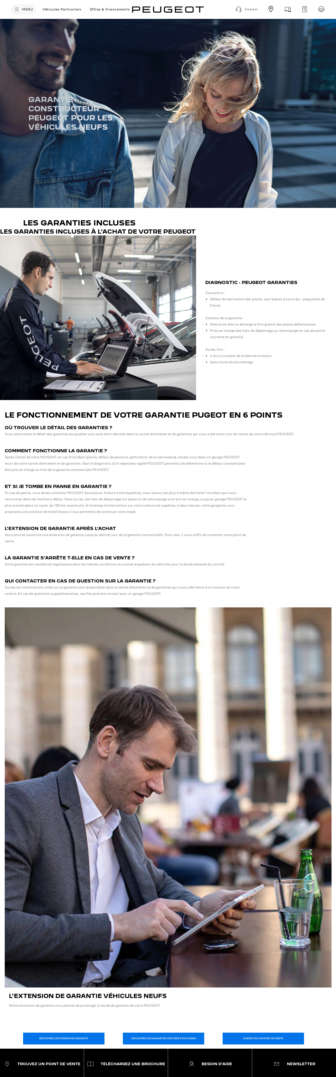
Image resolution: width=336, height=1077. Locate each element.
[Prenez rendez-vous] (288, 9)
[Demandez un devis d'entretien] (304, 9)
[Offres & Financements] (110, 9)
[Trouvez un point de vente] (271, 9)
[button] (246, 9)
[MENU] (23, 9)
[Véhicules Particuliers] (62, 9)
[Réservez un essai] (321, 9)
